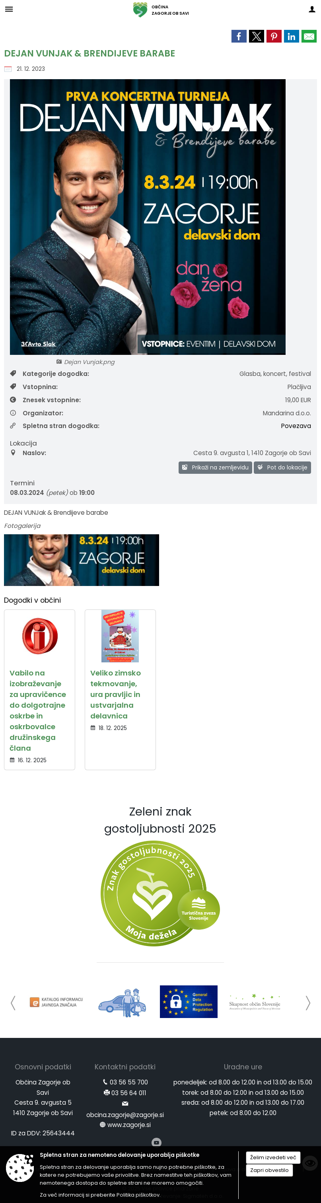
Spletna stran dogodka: (54, 426)
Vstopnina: (34, 387)
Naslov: (28, 453)
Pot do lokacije (282, 467)
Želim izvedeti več (273, 1157)
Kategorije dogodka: (49, 374)
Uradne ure (243, 1067)
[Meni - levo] (9, 9)
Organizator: (36, 413)
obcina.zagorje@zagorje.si (125, 1115)
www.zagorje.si (129, 1125)
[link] (239, 36)
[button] (13, 1003)
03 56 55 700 (129, 1082)
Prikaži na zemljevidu (215, 467)
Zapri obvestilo (269, 1170)
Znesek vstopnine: (45, 400)
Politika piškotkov (138, 1195)
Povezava (296, 426)
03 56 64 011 (128, 1093)
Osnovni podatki (43, 1067)
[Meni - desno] (312, 9)
